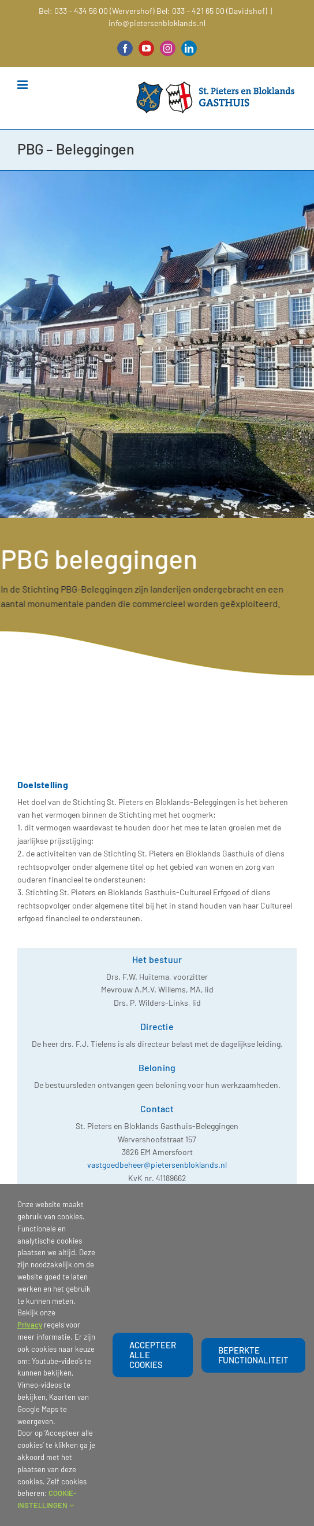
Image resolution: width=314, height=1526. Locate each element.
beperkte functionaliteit (253, 1355)
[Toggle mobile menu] (23, 85)
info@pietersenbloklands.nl (157, 23)
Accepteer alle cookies (152, 1355)
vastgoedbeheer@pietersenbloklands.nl (157, 1165)
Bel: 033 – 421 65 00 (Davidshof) (211, 11)
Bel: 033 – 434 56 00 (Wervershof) (97, 11)
